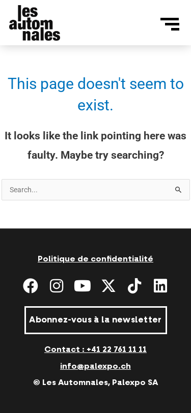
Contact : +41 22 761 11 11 (95, 349)
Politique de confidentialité (95, 259)
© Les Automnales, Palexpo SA (95, 382)
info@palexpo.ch (95, 366)
